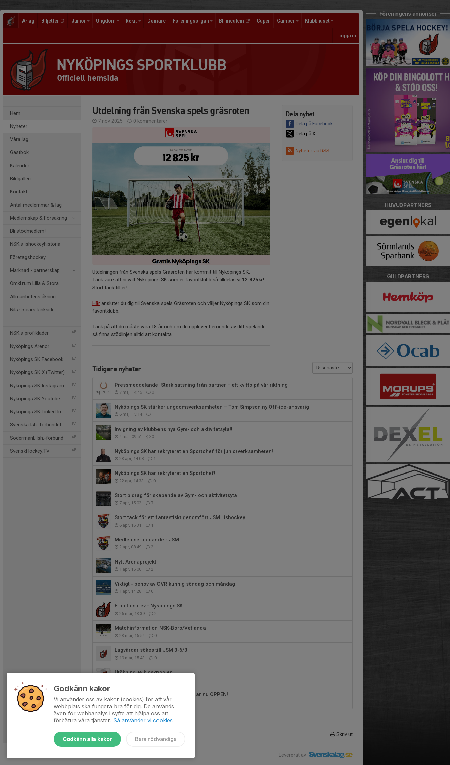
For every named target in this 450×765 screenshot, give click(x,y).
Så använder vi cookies (143, 720)
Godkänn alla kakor (87, 739)
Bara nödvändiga (155, 739)
